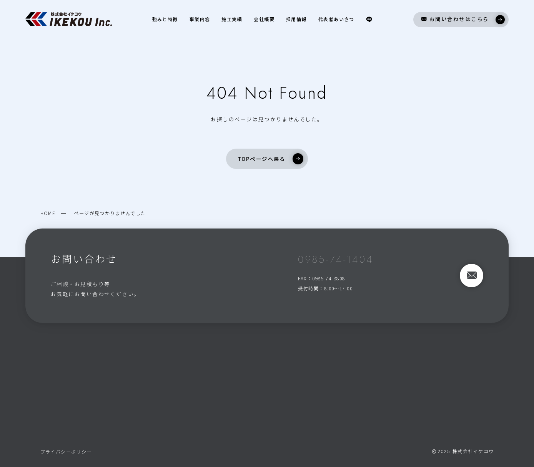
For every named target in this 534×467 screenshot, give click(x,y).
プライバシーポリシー (66, 451)
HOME (48, 213)
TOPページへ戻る (270, 158)
